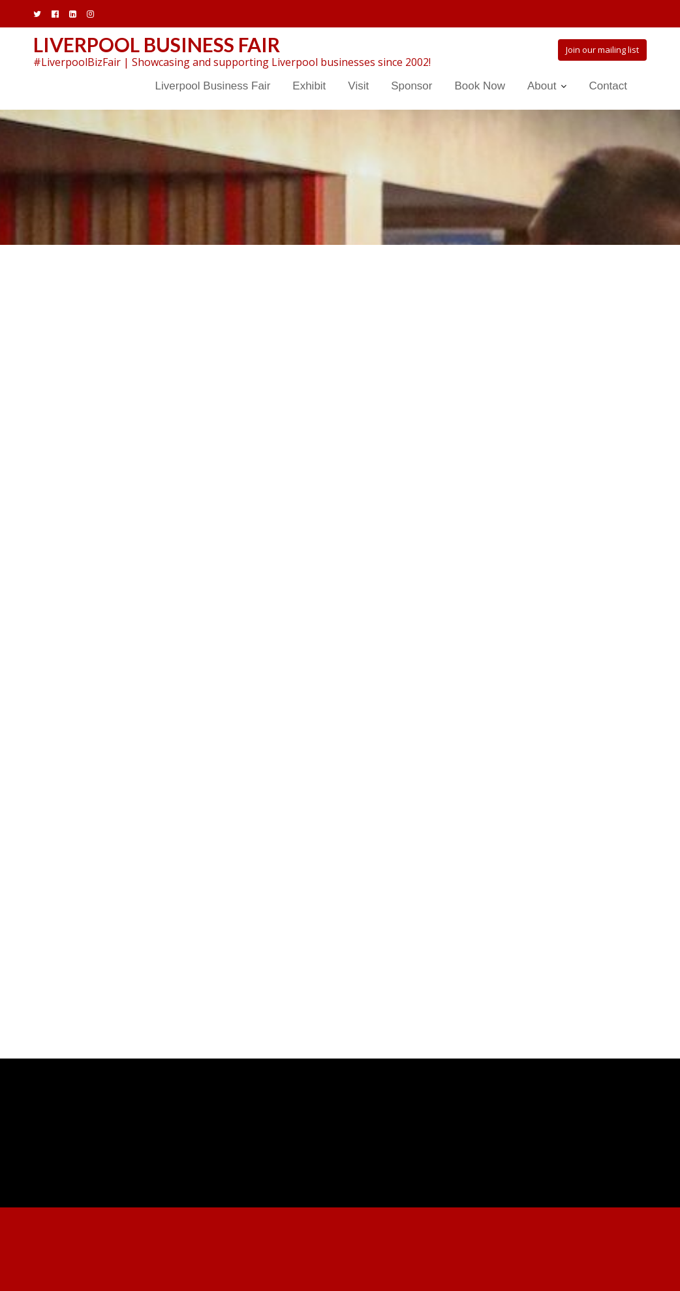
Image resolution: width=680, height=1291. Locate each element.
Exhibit (309, 86)
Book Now (479, 86)
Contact (608, 86)
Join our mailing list (602, 50)
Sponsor (411, 86)
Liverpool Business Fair (156, 44)
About (541, 86)
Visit (358, 86)
